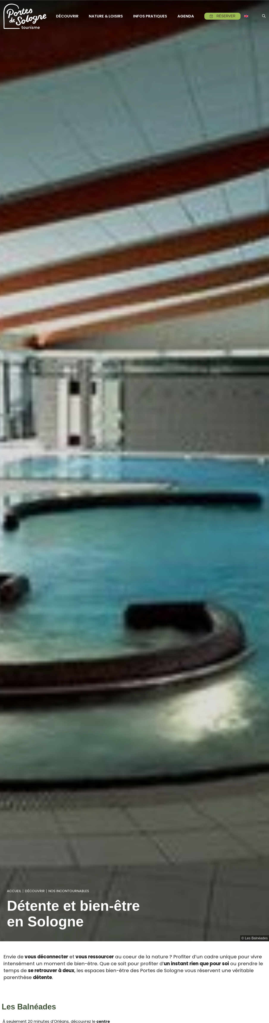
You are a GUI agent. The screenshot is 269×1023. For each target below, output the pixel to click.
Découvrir (35, 890)
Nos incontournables (68, 890)
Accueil (14, 890)
